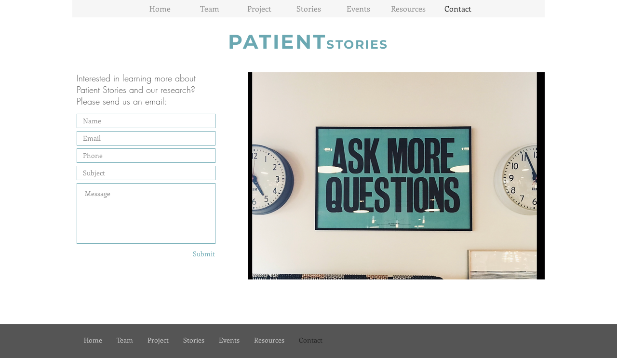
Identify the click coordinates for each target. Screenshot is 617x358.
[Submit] (192, 254)
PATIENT (277, 41)
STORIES (357, 44)
